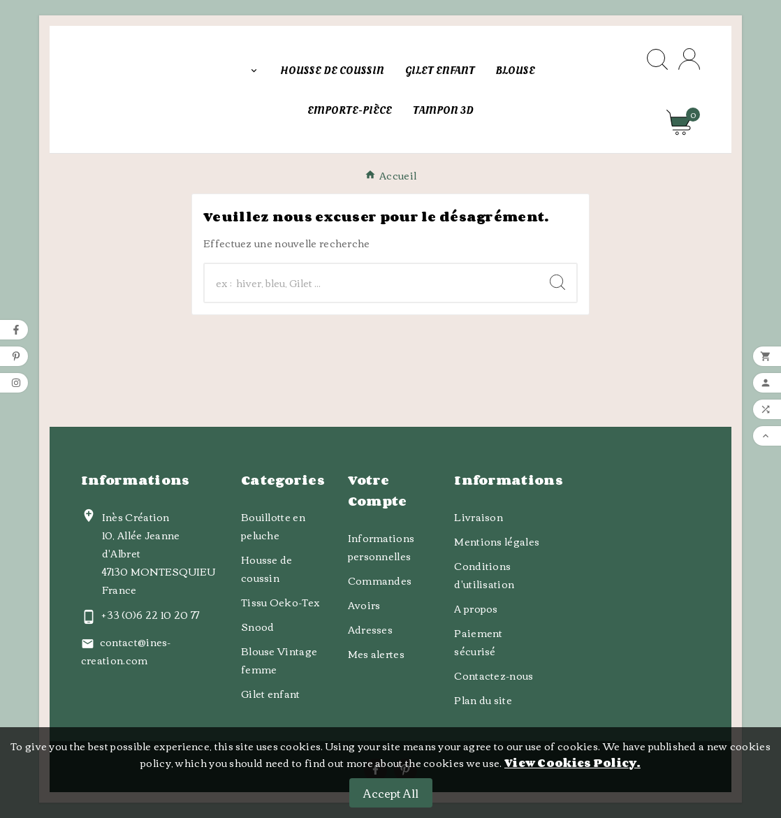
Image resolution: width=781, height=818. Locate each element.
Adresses (370, 629)
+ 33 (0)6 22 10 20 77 (150, 615)
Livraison (478, 517)
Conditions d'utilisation (484, 575)
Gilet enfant (270, 694)
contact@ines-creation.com (126, 651)
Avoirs (364, 605)
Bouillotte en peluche (273, 526)
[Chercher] (372, 283)
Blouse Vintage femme (279, 660)
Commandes (380, 580)
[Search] (557, 282)
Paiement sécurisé (478, 642)
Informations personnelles (381, 547)
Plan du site (483, 700)
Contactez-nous (493, 675)
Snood (258, 627)
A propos (475, 608)
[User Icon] (689, 59)
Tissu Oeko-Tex (280, 602)
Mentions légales (496, 541)
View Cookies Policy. (572, 763)
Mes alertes (376, 654)
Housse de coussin (267, 568)
